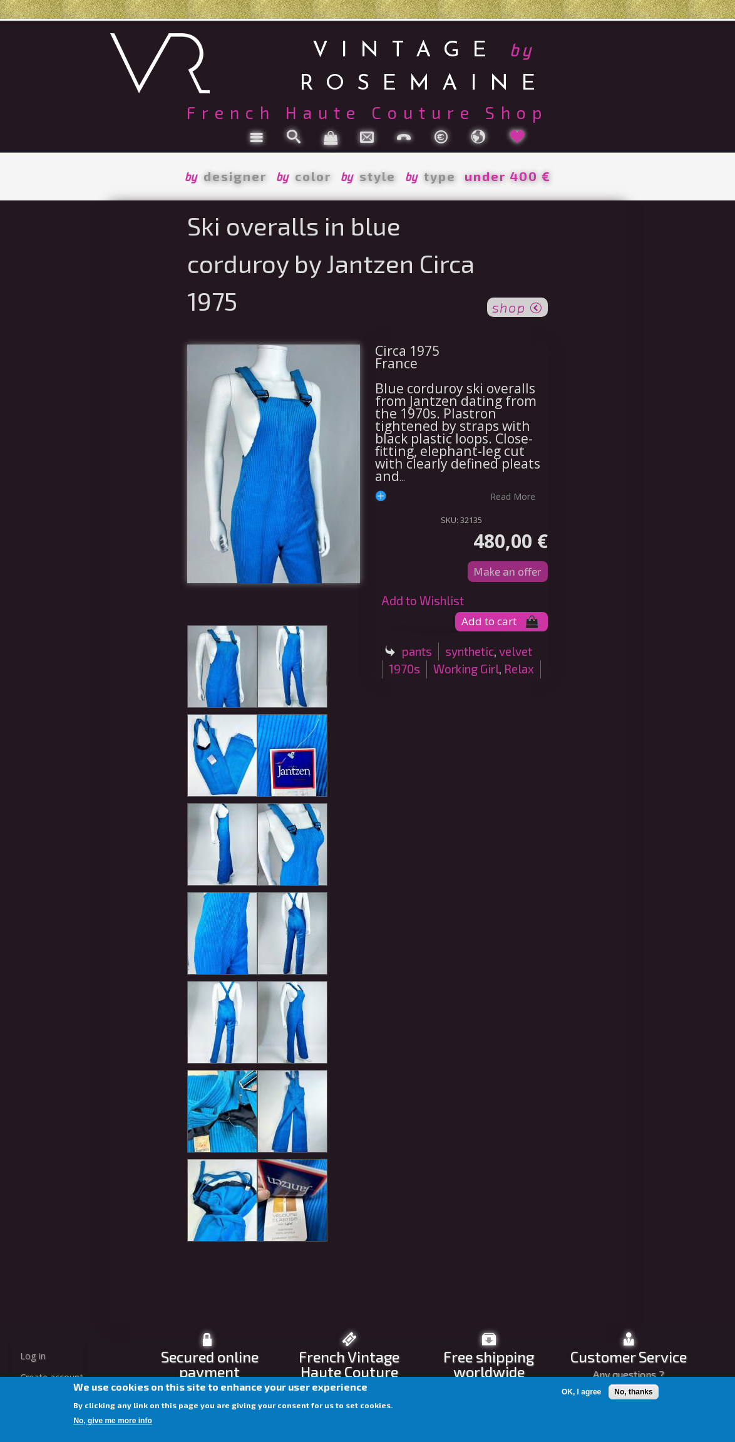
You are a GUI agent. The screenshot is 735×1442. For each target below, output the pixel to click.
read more (512, 496)
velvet (515, 651)
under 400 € (508, 176)
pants (417, 651)
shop (517, 306)
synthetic (469, 651)
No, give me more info (112, 1420)
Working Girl (466, 668)
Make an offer (508, 571)
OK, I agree (581, 1392)
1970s (404, 668)
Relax (519, 668)
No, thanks (633, 1392)
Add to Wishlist (422, 600)
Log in (33, 1356)
